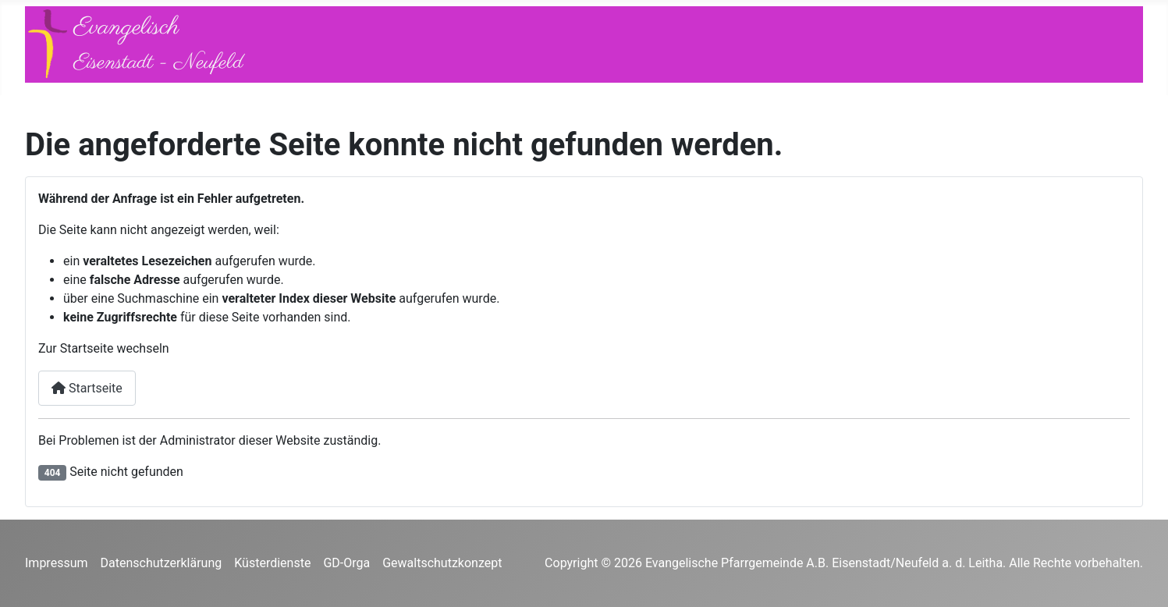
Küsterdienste (272, 563)
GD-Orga (346, 563)
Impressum (56, 563)
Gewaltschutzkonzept (442, 563)
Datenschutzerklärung (161, 563)
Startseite (86, 388)
